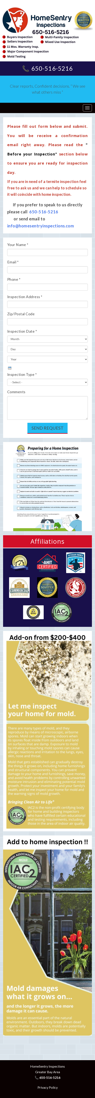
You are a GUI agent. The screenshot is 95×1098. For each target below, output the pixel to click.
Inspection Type (22, 374)
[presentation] (9, 368)
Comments (16, 392)
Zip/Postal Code (21, 314)
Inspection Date (22, 331)
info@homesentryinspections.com (40, 225)
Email (13, 262)
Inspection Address (24, 297)
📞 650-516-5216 (47, 68)
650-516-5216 (43, 211)
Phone (13, 279)
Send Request (47, 427)
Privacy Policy (48, 1087)
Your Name (17, 245)
